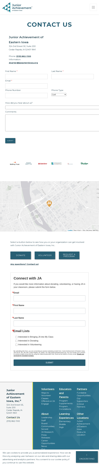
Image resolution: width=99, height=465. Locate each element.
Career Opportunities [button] (48, 441)
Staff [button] (43, 420)
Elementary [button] (65, 421)
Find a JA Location (81, 433)
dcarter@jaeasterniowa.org (23, 63)
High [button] (61, 427)
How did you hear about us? (19, 103)
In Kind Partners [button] (81, 405)
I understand (87, 457)
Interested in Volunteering (29, 344)
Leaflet (70, 230)
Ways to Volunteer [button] (46, 394)
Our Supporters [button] (82, 399)
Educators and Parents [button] (65, 393)
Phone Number (13, 90)
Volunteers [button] (47, 389)
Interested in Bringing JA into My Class (35, 337)
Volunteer (45, 255)
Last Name (57, 71)
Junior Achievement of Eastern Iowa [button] (83, 425)
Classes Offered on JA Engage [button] (48, 401)
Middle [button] (62, 424)
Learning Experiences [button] (66, 415)
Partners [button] (82, 389)
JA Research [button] (47, 432)
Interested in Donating (28, 341)
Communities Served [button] (47, 427)
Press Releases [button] (45, 436)
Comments (10, 112)
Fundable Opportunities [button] (83, 394)
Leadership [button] (46, 417)
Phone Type (57, 90)
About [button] (45, 413)
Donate (20, 255)
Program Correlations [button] (65, 407)
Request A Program (69, 255)
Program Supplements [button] (65, 402)
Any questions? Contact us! (24, 264)
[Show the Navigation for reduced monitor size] (93, 7)
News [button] (44, 446)
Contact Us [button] (13, 417)
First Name (11, 71)
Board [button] (44, 423)
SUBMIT (49, 363)
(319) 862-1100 (23, 56)
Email (8, 80)
